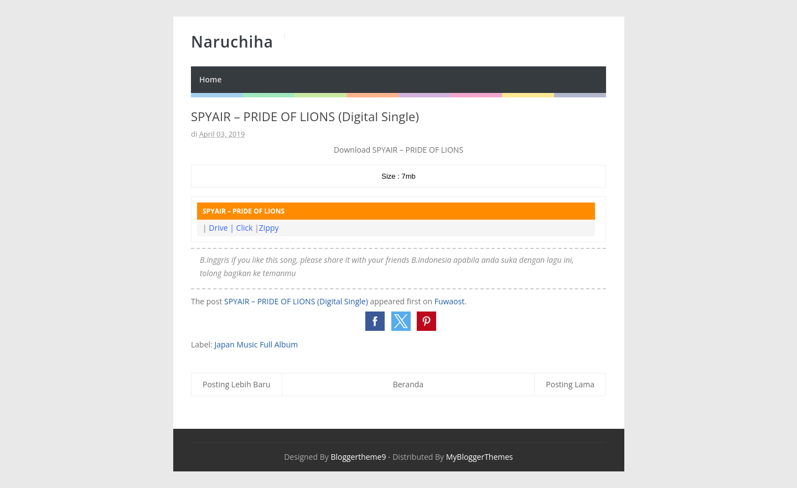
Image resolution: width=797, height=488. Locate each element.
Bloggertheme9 (358, 456)
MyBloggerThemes (479, 456)
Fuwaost (449, 301)
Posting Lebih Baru (237, 384)
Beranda (408, 384)
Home (210, 79)
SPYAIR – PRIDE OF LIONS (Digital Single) (296, 301)
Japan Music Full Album (256, 344)
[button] (375, 321)
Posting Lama (570, 384)
